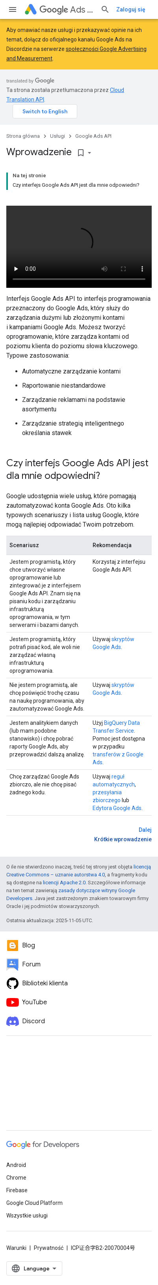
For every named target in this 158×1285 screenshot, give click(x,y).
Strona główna (23, 136)
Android (16, 1165)
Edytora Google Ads (117, 808)
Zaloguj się (130, 9)
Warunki (16, 1248)
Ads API (66, 9)
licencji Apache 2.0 (64, 882)
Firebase (17, 1190)
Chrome (16, 1177)
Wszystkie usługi (27, 1215)
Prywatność (48, 1248)
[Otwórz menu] (12, 9)
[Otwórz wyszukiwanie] (105, 9)
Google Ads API (93, 136)
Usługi (57, 136)
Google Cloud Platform (34, 1203)
